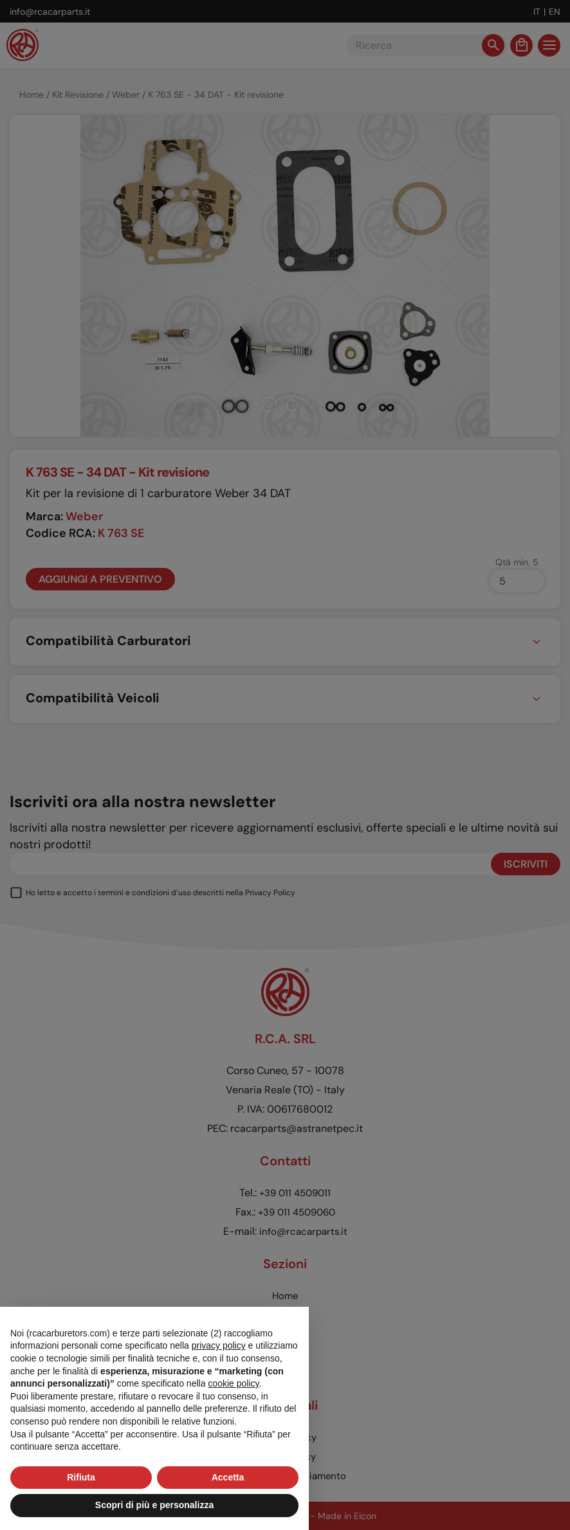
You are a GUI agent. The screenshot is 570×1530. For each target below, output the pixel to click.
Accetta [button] (228, 1477)
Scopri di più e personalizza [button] (154, 1505)
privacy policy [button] (219, 1345)
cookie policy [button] (233, 1383)
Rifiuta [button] (81, 1477)
